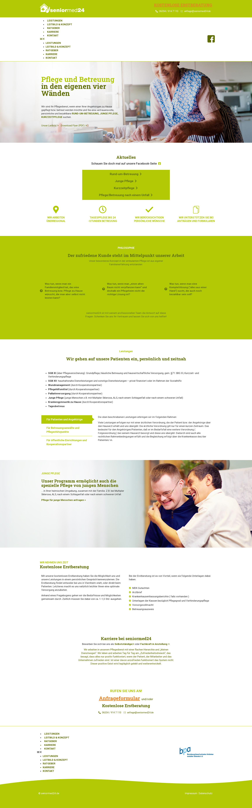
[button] (121, 39)
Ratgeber (53, 28)
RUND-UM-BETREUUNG (85, 113)
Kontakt (53, 35)
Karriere (53, 31)
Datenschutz (205, 793)
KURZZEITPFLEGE (51, 117)
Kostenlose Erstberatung (183, 4)
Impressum (191, 793)
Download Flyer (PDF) (74, 125)
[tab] (66, 419)
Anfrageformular (119, 698)
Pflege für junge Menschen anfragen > (63, 500)
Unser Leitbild (50, 125)
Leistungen (54, 20)
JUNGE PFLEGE (109, 113)
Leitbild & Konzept (59, 24)
